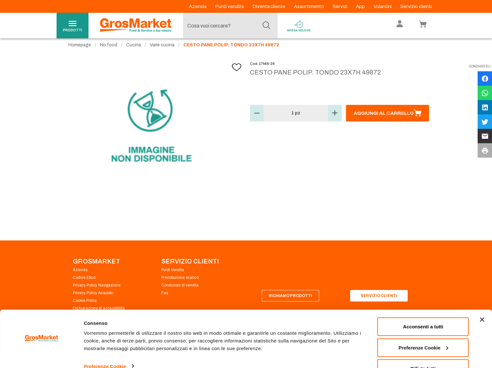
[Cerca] (266, 25)
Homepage (79, 51)
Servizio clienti (416, 6)
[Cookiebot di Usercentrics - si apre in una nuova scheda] (41, 355)
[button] (257, 119)
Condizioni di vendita (179, 291)
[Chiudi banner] (482, 302)
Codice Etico (84, 284)
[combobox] (228, 25)
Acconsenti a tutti (423, 309)
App (361, 6)
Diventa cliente (269, 6)
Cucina (133, 51)
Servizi (340, 6)
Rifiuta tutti (423, 351)
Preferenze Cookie (105, 348)
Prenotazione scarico (180, 284)
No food (108, 51)
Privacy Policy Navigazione (96, 291)
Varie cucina (162, 51)
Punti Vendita (172, 276)
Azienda (198, 6)
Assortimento (309, 6)
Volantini (383, 6)
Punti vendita (230, 6)
